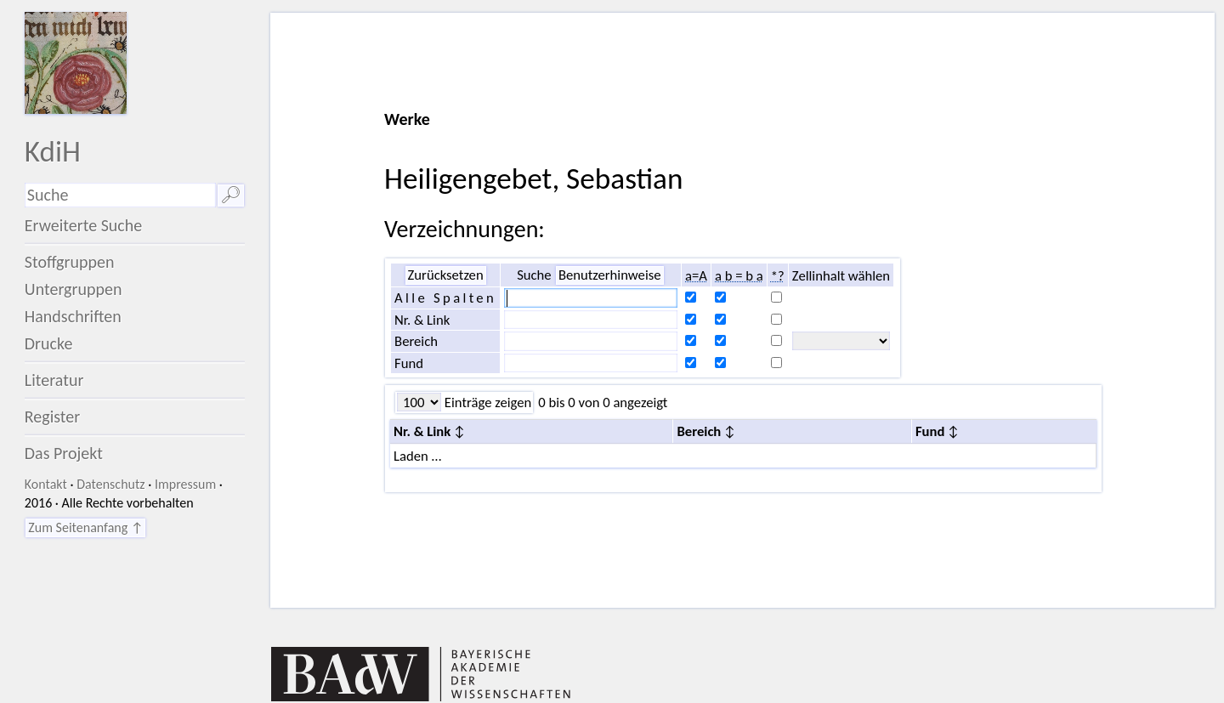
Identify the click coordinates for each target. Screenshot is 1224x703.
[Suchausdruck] (120, 195)
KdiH (53, 151)
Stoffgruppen (70, 262)
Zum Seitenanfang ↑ (85, 527)
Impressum (185, 484)
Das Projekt (64, 453)
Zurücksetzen (446, 274)
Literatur (54, 380)
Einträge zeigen (486, 402)
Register (52, 416)
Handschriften (73, 316)
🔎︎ (230, 194)
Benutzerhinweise (609, 274)
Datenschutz (110, 484)
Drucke (49, 343)
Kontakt (46, 484)
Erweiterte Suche (84, 225)
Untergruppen (73, 289)
